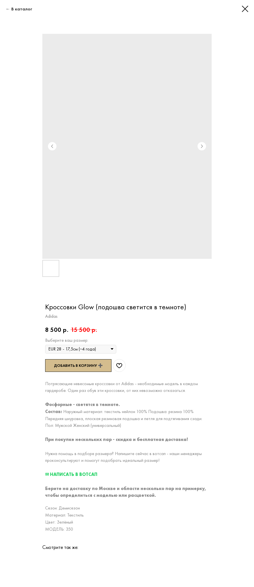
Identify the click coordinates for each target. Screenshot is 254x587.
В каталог (21, 9)
